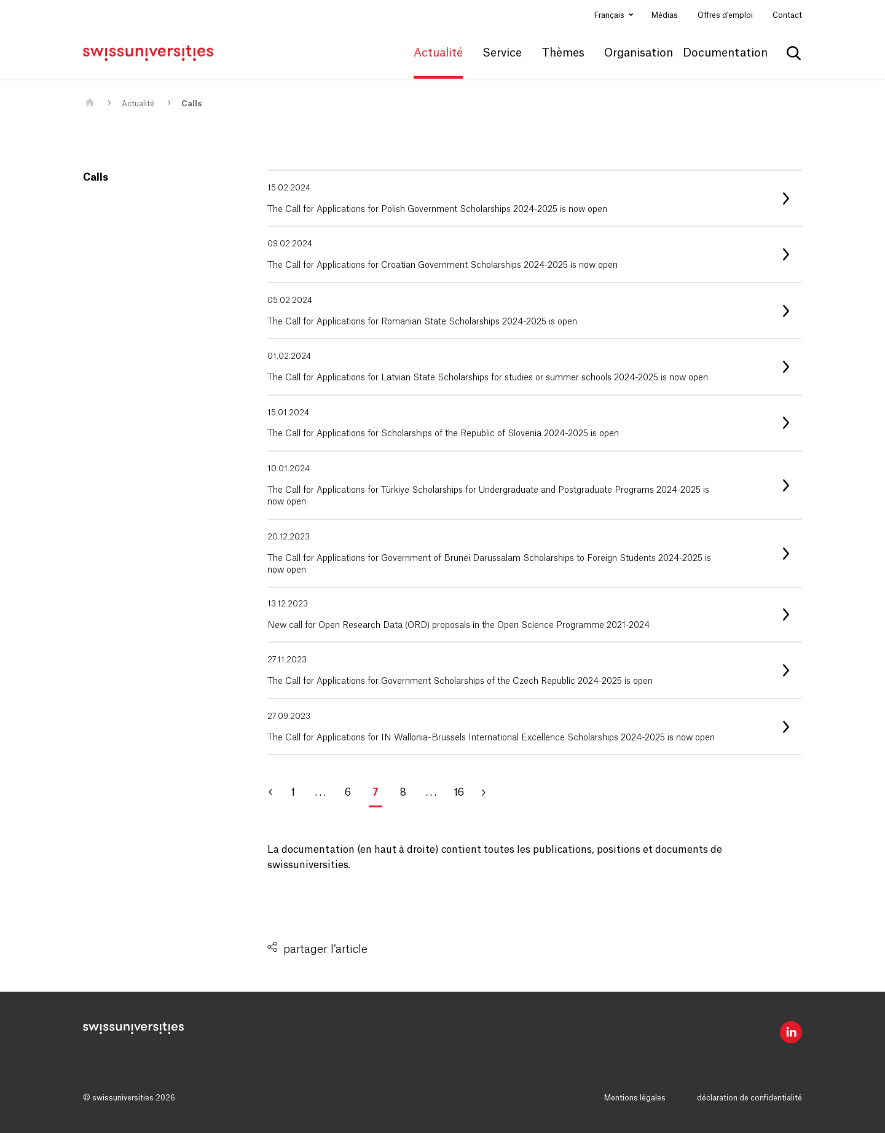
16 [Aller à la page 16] (459, 793)
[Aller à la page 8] (488, 793)
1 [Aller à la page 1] (293, 793)
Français (610, 15)
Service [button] (502, 52)
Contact (787, 15)
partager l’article (325, 949)
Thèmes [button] (562, 52)
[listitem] (534, 198)
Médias (664, 15)
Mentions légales (635, 1098)
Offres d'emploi (725, 15)
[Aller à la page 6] (276, 793)
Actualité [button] (438, 52)
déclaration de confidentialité (749, 1098)
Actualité (138, 104)
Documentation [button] (725, 52)
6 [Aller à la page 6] (348, 793)
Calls (191, 104)
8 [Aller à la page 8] (403, 793)
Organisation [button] (638, 52)
